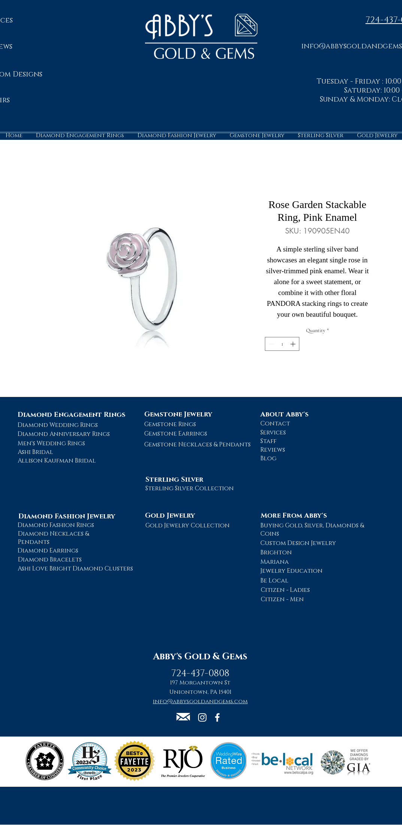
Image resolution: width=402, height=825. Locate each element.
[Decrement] (270, 343)
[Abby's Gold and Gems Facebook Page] (217, 717)
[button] (183, 716)
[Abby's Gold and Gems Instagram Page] (202, 717)
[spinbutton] (282, 343)
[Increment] (293, 343)
